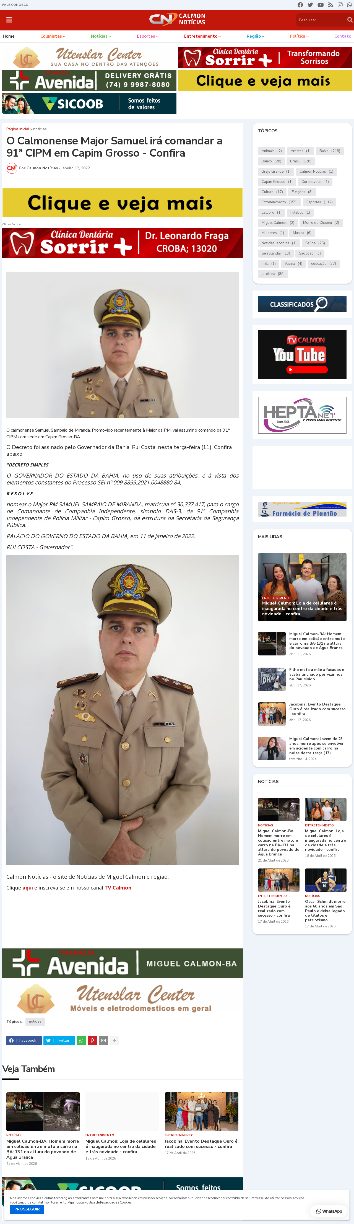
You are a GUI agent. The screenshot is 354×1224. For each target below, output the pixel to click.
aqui (27, 887)
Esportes (319, 202)
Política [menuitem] (297, 36)
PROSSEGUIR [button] (27, 1209)
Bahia (329, 151)
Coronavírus (315, 182)
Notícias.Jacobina (279, 243)
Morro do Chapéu (321, 223)
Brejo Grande (276, 172)
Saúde (315, 243)
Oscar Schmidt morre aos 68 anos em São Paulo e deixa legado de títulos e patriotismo (325, 911)
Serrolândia (276, 254)
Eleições (302, 192)
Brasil (300, 161)
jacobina (273, 274)
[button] (9, 20)
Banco (271, 161)
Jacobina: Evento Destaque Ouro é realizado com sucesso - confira (201, 1144)
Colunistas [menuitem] (51, 36)
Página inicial (17, 129)
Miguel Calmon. (278, 223)
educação (323, 264)
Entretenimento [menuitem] (200, 36)
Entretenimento (280, 202)
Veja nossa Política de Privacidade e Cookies (99, 1202)
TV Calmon (118, 887)
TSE (269, 264)
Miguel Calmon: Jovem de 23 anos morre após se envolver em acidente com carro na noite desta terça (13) (316, 746)
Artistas (301, 151)
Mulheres (273, 233)
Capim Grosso (277, 182)
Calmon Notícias (316, 172)
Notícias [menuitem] (99, 36)
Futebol (300, 213)
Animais (272, 151)
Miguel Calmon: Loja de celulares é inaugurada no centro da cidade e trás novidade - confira (120, 1147)
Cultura (272, 192)
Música (302, 233)
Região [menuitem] (254, 36)
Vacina (293, 264)
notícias (40, 129)
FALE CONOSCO (15, 4)
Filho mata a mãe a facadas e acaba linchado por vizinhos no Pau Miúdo (316, 674)
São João (310, 254)
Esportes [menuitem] (146, 36)
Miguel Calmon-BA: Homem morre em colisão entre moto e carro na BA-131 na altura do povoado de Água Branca (42, 1149)
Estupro (272, 213)
